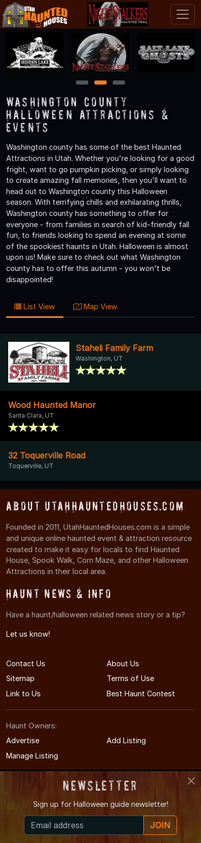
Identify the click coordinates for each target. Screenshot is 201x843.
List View (34, 306)
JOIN (160, 825)
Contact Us (25, 663)
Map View (95, 306)
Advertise (22, 740)
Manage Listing (32, 755)
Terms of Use (130, 678)
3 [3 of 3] (119, 83)
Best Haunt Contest (141, 693)
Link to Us (23, 693)
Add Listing (126, 740)
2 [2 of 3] (100, 83)
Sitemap (20, 678)
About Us (123, 663)
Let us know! (28, 634)
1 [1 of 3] (82, 83)
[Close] (191, 780)
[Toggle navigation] (182, 14)
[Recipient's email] (84, 825)
